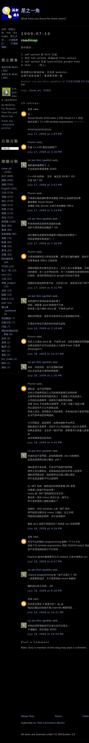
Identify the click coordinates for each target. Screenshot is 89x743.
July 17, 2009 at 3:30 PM (45, 152)
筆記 (3, 201)
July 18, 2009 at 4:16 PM (45, 528)
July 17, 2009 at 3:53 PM (45, 184)
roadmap (29, 40)
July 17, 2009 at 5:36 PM (45, 243)
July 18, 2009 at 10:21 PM (46, 612)
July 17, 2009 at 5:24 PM (45, 210)
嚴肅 (3, 229)
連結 (3, 367)
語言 (3, 303)
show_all (6, 168)
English (5, 188)
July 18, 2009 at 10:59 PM (46, 634)
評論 (3, 326)
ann (3, 274)
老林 (30, 109)
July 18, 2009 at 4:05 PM (45, 442)
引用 (3, 192)
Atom (15, 67)
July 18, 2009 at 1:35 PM (45, 375)
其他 (3, 217)
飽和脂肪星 (7, 258)
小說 (3, 278)
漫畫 (3, 238)
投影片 (5, 298)
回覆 (3, 254)
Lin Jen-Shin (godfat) (40, 160)
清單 (3, 290)
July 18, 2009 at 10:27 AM (46, 353)
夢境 (3, 250)
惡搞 (3, 338)
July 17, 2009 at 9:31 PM (45, 287)
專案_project (8, 283)
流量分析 (6, 322)
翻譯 (3, 346)
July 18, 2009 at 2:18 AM (45, 328)
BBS (3, 363)
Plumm (32, 142)
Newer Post (27, 716)
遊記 (3, 350)
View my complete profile (7, 124)
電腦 (3, 196)
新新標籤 (6, 234)
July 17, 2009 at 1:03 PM (45, 134)
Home (58, 716)
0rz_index (7, 359)
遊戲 (3, 184)
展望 (3, 342)
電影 (3, 355)
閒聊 (3, 180)
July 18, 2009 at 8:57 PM (45, 561)
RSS (5, 70)
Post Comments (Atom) (50, 722)
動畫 (3, 242)
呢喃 (3, 213)
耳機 (3, 246)
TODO (4, 266)
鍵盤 (3, 294)
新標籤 (5, 221)
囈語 (3, 225)
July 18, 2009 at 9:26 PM (45, 590)
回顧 (3, 205)
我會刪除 (6, 318)
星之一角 (6, 270)
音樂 (3, 209)
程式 (3, 176)
